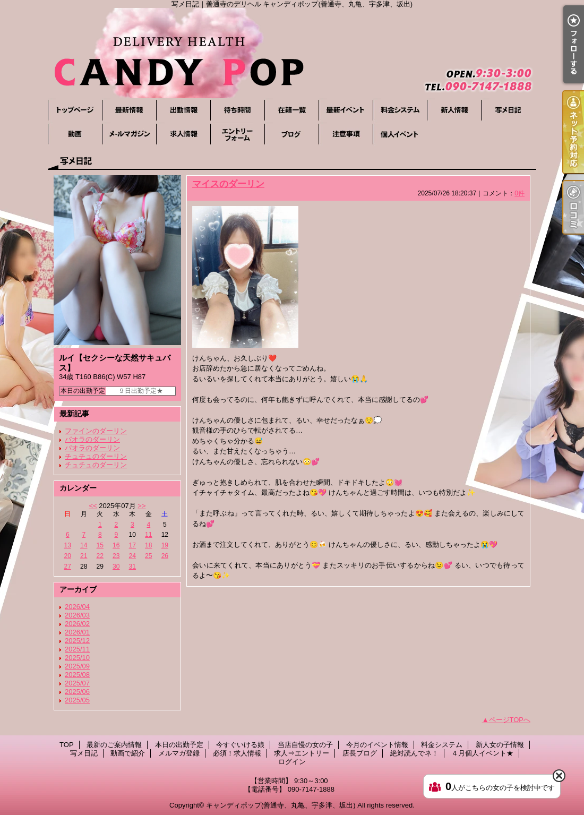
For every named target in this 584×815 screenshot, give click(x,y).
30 (116, 566)
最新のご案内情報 (129, 110)
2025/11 (77, 649)
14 (83, 545)
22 (100, 556)
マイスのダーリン (228, 183)
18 (148, 545)
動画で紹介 (75, 134)
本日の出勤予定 (183, 110)
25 (148, 556)
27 (67, 566)
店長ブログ (291, 134)
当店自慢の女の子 (291, 110)
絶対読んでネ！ (346, 134)
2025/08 (77, 675)
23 (116, 556)
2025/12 (77, 641)
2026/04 (77, 607)
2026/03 (77, 615)
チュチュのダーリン (96, 456)
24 (132, 556)
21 (83, 556)
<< (93, 506)
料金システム (400, 110)
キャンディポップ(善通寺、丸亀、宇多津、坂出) (281, 805)
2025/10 (77, 658)
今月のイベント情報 (346, 110)
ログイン (292, 762)
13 (67, 545)
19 (164, 545)
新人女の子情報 (454, 110)
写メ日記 (508, 110)
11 (148, 534)
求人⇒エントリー (237, 134)
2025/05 (77, 700)
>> (141, 506)
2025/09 (77, 666)
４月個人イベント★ (400, 134)
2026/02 (77, 624)
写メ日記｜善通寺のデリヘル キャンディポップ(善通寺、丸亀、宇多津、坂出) (292, 53)
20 (67, 556)
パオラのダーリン (92, 439)
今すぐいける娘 (237, 110)
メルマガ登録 (129, 134)
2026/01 (77, 632)
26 (164, 556)
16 (116, 545)
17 (132, 545)
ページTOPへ (510, 720)
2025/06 (77, 692)
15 (100, 545)
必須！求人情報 (183, 134)
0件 (519, 193)
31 (132, 566)
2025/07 (77, 683)
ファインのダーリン (96, 431)
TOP (75, 110)
